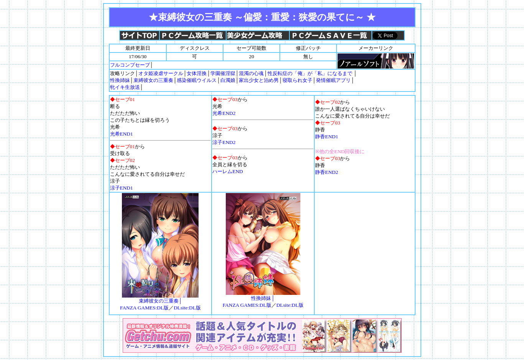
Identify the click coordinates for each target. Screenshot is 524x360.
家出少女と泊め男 (259, 80)
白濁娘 (227, 80)
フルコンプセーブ (130, 65)
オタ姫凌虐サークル (160, 73)
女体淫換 (197, 73)
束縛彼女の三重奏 (153, 80)
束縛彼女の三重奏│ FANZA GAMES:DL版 (159, 302)
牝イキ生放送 (125, 87)
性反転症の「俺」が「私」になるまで (310, 73)
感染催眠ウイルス (197, 80)
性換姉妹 (120, 80)
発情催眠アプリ (333, 80)
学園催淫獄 (222, 73)
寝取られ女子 (297, 80)
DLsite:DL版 (187, 308)
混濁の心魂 (251, 73)
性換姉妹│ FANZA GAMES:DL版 (262, 299)
